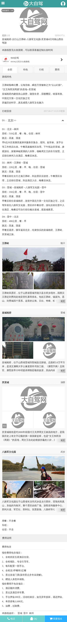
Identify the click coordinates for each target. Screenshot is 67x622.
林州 (31, 613)
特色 (25, 69)
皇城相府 (6, 313)
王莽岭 (5, 243)
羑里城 (5, 382)
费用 (57, 69)
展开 (63, 301)
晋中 (25, 613)
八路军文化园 (9, 452)
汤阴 (63, 382)
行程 (41, 69)
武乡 (63, 452)
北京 (4, 35)
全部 (10, 69)
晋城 (63, 313)
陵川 (63, 243)
